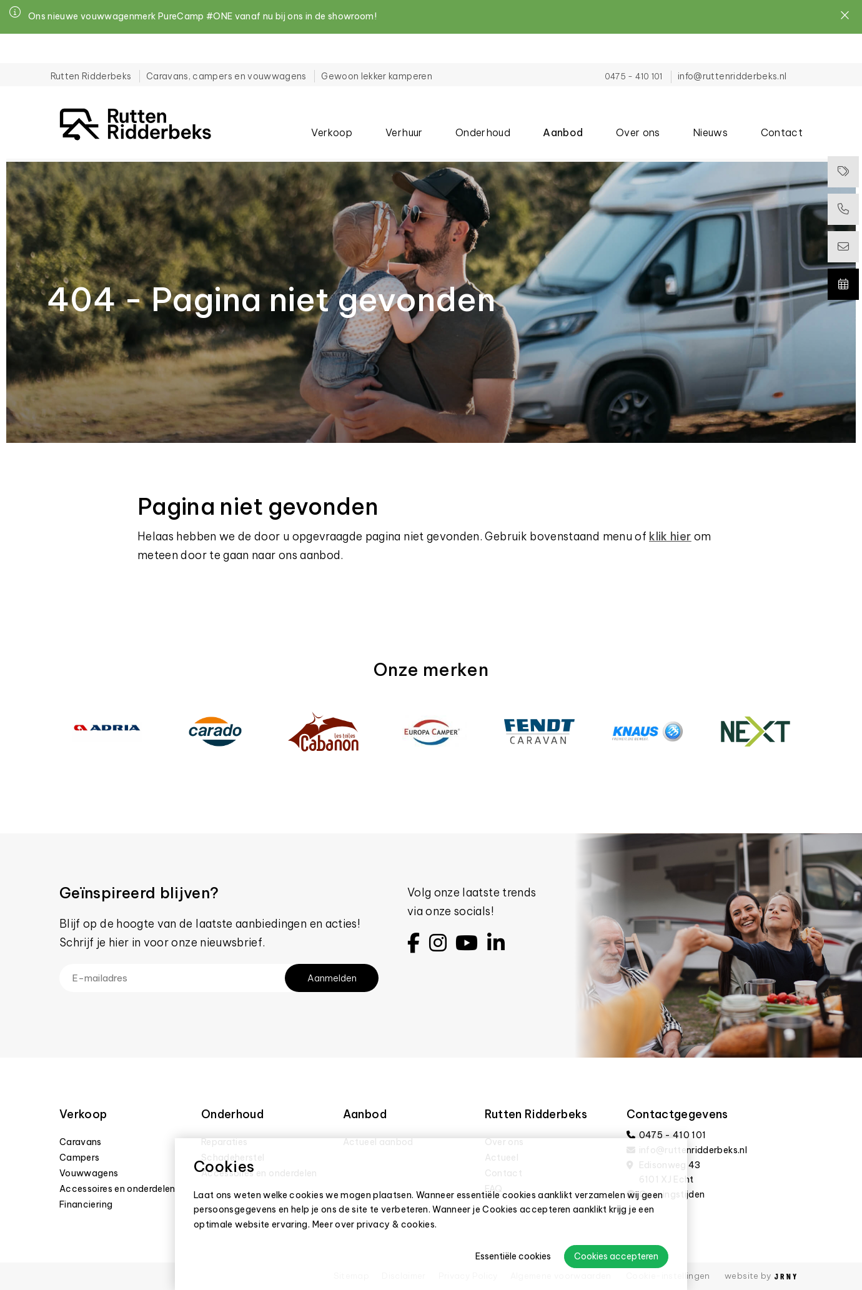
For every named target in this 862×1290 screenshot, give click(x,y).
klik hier (670, 536)
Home (25, 150)
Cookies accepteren (616, 1256)
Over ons (638, 112)
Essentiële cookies (513, 1256)
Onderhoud (482, 112)
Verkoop (331, 112)
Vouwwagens (89, 1173)
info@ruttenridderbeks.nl (723, 46)
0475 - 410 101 (624, 47)
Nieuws (710, 112)
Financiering (85, 1204)
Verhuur (403, 112)
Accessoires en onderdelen (117, 1188)
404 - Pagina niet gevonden (93, 150)
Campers (79, 1157)
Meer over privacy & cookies (373, 1224)
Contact (782, 112)
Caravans (80, 1142)
